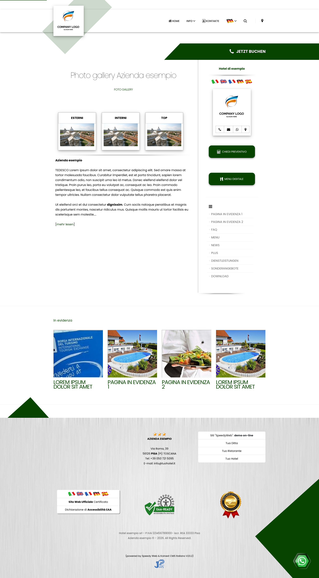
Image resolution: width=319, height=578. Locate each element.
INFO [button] (190, 21)
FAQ (214, 229)
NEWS (215, 245)
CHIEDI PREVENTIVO (232, 152)
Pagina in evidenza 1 (132, 384)
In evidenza (62, 320)
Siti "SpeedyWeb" (221, 435)
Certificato (88, 502)
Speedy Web (149, 556)
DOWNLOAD (220, 276)
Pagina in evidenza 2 (186, 384)
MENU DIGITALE (231, 179)
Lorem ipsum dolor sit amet (72, 384)
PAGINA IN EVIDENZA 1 (226, 214)
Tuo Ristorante (232, 451)
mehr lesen (65, 224)
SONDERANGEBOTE (224, 268)
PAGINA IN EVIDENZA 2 (227, 222)
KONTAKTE (210, 21)
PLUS (214, 253)
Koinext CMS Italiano (173, 556)
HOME (173, 21)
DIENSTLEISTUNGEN (224, 261)
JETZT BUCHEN (248, 51)
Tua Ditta (232, 443)
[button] (231, 21)
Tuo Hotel (231, 459)
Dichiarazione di (88, 510)
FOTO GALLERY (123, 89)
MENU (215, 237)
